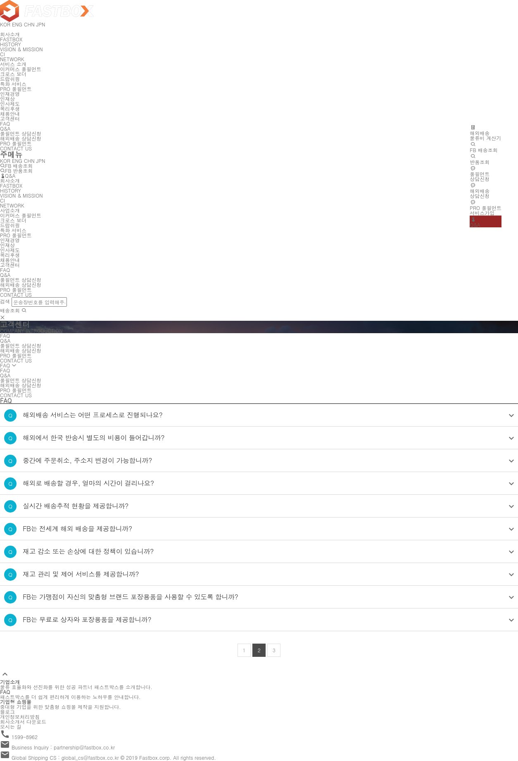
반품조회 (479, 159)
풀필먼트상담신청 (479, 173)
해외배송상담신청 (479, 190)
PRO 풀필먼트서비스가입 (485, 207)
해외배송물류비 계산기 (485, 132)
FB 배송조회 (483, 147)
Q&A (475, 222)
